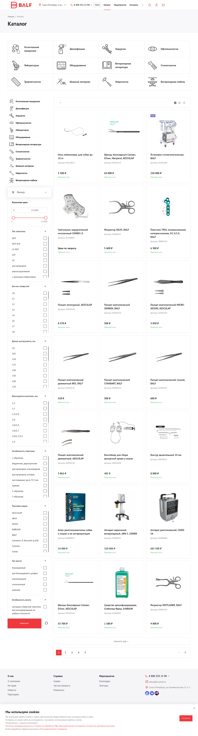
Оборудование (78, 65)
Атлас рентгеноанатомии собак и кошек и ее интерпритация (75, 531)
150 (14, 375)
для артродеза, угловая (23, 474)
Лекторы (103, 685)
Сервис (97, 5)
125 (14, 364)
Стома (15, 551)
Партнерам (13, 694)
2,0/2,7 (15, 430)
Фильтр (29, 192)
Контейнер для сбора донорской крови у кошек (118, 456)
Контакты (134, 5)
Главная (11, 16)
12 (13, 304)
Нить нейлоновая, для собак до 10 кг (75, 156)
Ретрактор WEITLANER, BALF (166, 605)
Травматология (32, 81)
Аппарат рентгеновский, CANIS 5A (167, 531)
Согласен (186, 718)
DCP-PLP (16, 243)
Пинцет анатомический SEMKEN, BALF (117, 306)
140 (14, 370)
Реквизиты (58, 690)
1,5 (13, 408)
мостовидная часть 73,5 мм (25, 480)
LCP (14, 254)
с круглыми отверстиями (24, 276)
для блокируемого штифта (25, 573)
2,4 (13, 441)
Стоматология (168, 65)
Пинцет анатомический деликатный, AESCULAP (71, 456)
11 (13, 298)
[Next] (185, 652)
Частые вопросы (61, 685)
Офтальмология (169, 49)
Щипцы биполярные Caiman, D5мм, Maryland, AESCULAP (120, 156)
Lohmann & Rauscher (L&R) (25, 540)
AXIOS (15, 524)
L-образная (17, 458)
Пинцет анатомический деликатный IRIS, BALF (70, 381)
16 (13, 320)
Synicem (16, 546)
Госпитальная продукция (31, 49)
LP (13, 260)
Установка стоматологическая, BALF (167, 156)
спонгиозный (18, 584)
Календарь (104, 681)
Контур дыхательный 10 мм (165, 455)
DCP (14, 238)
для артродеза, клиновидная (26, 469)
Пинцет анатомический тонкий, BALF (167, 381)
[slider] (13, 217)
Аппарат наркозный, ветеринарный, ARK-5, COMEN (120, 531)
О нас (11, 676)
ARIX (14, 518)
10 (13, 293)
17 (13, 326)
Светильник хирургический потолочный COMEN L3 (73, 231)
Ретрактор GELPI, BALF (116, 229)
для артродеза (19, 265)
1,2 (13, 403)
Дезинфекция (77, 49)
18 (13, 331)
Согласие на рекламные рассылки (100, 726)
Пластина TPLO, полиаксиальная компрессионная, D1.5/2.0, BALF (168, 233)
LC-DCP (15, 249)
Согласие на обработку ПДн (46, 726)
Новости (12, 690)
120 (14, 359)
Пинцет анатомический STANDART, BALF (117, 381)
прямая (15, 485)
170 (14, 386)
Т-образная (17, 496)
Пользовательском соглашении (53, 729)
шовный (16, 589)
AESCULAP (17, 512)
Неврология (121, 81)
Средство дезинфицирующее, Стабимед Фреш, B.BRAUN (120, 607)
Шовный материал (80, 81)
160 (14, 381)
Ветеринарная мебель (173, 81)
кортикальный (19, 578)
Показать (24, 623)
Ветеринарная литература (123, 65)
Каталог (107, 5)
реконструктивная (21, 271)
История (12, 685)
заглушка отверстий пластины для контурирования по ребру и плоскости (26, 610)
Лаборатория (31, 65)
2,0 (13, 419)
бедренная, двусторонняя (24, 463)
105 (14, 353)
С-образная (17, 491)
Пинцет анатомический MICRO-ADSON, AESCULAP (167, 306)
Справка (58, 676)
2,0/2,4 (15, 425)
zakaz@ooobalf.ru (157, 681)
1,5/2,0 (15, 414)
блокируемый (18, 567)
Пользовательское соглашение (72, 726)
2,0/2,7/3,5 (17, 436)
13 (13, 309)
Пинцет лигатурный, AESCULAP (75, 304)
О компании (14, 681)
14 (13, 315)
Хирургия (120, 49)
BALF (14, 535)
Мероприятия (120, 5)
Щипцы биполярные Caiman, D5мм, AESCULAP (74, 607)
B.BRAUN (16, 529)
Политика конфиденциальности (19, 726)
